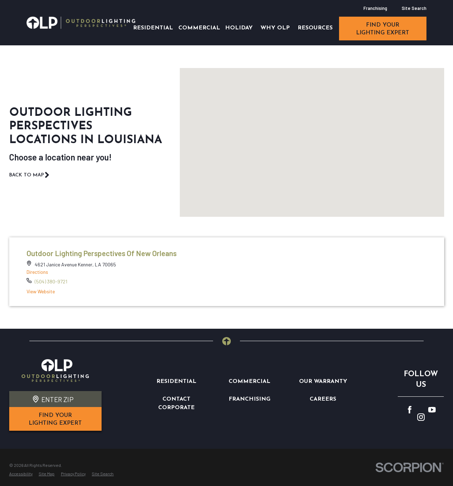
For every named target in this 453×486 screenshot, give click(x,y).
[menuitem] (21, 474)
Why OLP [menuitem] (275, 28)
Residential (176, 381)
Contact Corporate (176, 403)
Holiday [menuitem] (239, 28)
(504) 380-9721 (51, 281)
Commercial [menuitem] (199, 28)
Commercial (249, 381)
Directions (37, 272)
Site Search (414, 8)
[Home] (81, 22)
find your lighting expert (382, 29)
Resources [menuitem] (315, 28)
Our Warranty (323, 381)
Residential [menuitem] (153, 28)
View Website (41, 291)
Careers (323, 399)
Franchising (375, 8)
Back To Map (29, 175)
